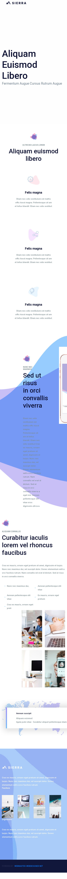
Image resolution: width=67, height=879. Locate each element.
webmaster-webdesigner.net (28, 866)
